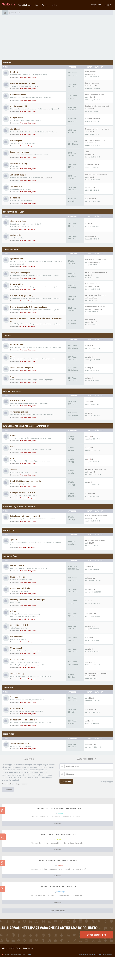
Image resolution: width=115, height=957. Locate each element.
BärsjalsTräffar (16, 117)
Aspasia (90, 662)
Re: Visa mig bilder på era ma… (97, 129)
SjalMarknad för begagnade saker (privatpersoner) (26, 426)
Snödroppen (92, 286)
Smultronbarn (92, 119)
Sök (54, 5)
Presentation (9, 734)
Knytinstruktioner (18, 94)
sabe (89, 357)
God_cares (32, 77)
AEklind (90, 589)
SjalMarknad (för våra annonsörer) (19, 507)
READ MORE (57, 823)
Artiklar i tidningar (18, 175)
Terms (18, 948)
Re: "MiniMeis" (90, 319)
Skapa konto (96, 5)
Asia (21, 77)
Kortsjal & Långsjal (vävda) (21, 295)
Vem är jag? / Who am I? (20, 743)
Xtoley (89, 131)
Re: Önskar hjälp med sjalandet (97, 106)
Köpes (13, 435)
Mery (89, 367)
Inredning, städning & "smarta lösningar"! (28, 599)
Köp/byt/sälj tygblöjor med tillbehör (25, 481)
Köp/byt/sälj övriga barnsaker (22, 492)
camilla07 (90, 236)
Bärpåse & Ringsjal (18, 284)
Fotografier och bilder (13, 212)
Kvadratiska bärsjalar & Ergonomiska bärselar (29, 307)
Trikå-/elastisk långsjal (20, 272)
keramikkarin (92, 164)
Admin (60, 813)
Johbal (90, 698)
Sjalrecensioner (10, 249)
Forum (45, 5)
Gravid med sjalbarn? (19, 412)
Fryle (89, 345)
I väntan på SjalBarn (12, 391)
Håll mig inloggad (105, 781)
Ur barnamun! (16, 648)
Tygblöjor (14, 697)
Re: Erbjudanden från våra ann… (97, 516)
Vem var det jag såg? (19, 163)
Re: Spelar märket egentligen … (97, 272)
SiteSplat (60, 839)
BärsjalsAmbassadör (19, 106)
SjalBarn (7, 335)
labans (89, 154)
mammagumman (93, 309)
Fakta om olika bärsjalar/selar (23, 83)
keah (89, 638)
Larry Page (60, 892)
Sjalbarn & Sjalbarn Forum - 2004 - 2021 (16, 954)
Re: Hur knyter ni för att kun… (96, 94)
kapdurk (90, 578)
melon (89, 177)
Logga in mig (66, 781)
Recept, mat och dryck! (20, 588)
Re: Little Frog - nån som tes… (96, 295)
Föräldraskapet (17, 344)
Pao (88, 482)
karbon (90, 74)
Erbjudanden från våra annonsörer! (25, 516)
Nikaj (89, 401)
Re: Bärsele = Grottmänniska (96, 174)
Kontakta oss (28, 948)
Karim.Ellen (91, 298)
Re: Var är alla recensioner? (95, 260)
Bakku (89, 543)
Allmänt (13, 469)
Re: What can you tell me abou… (97, 540)
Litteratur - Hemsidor (19, 152)
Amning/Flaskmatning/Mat (21, 367)
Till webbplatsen (25, 5)
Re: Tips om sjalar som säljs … (96, 469)
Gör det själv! (16, 140)
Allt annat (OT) (10, 556)
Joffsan (90, 493)
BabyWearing (8, 530)
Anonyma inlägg (17, 673)
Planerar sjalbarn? (18, 400)
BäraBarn (7, 62)
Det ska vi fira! (16, 636)
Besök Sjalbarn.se (96, 934)
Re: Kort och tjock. (92, 83)
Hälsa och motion (17, 577)
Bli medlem (7, 789)
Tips (12, 377)
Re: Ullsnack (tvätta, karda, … (96, 140)
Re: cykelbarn (90, 72)
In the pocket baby (92, 284)
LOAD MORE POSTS (57, 911)
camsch (90, 626)
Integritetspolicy (21, 784)
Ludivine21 (91, 322)
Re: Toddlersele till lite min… (96, 307)
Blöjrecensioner (17, 708)
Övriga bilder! (16, 235)
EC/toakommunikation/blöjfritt (23, 720)
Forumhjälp (15, 198)
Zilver (89, 108)
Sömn (12, 356)
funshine (90, 199)
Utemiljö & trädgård (19, 625)
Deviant (90, 97)
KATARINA (91, 85)
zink (88, 223)
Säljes (12, 446)
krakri (25, 77)
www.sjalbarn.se (46, 178)
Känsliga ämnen (17, 659)
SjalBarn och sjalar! (18, 221)
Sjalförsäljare (16, 186)
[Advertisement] (57, 38)
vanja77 (90, 187)
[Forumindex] (5, 12)
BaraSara (90, 143)
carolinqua (91, 518)
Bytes (12, 458)
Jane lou (60, 865)
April (89, 436)
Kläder (13, 611)
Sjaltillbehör (15, 129)
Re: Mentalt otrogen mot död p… (97, 673)
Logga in (108, 5)
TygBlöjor (8, 687)
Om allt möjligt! (17, 565)
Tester (87, 152)
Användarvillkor (8, 784)
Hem (36, 5)
